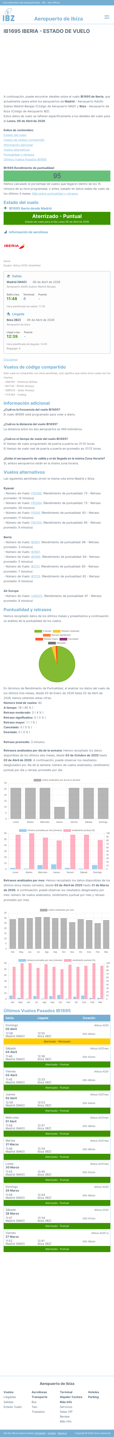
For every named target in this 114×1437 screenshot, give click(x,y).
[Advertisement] (57, 65)
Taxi (34, 1407)
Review (65, 1416)
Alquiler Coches (71, 1397)
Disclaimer (40, 1433)
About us (62, 1433)
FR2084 (36, 503)
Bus (34, 1402)
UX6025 (36, 596)
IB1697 (35, 552)
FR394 (35, 512)
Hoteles (93, 1392)
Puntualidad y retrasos (19, 154)
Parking (93, 1397)
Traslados (38, 1411)
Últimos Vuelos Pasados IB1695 (25, 159)
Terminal (66, 1392)
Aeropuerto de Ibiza (58, 18)
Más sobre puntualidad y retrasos (55, 193)
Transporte (39, 1397)
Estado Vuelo (13, 1407)
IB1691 (35, 542)
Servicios (66, 1407)
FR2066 (36, 493)
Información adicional (18, 145)
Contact (52, 1433)
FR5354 (36, 522)
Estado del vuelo (15, 135)
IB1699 (35, 556)
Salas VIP (66, 1411)
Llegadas (10, 1397)
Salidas (8, 1402)
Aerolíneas (39, 1392)
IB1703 (35, 576)
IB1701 (35, 566)
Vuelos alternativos (17, 149)
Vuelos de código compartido (24, 140)
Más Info (66, 1421)
